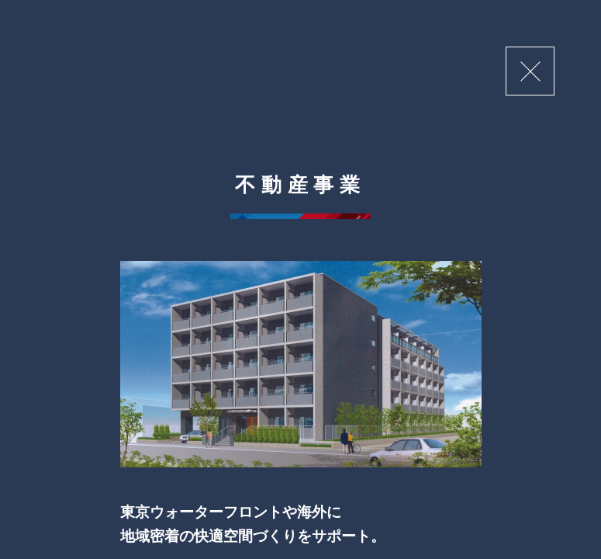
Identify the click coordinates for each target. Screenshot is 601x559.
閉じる (530, 71)
